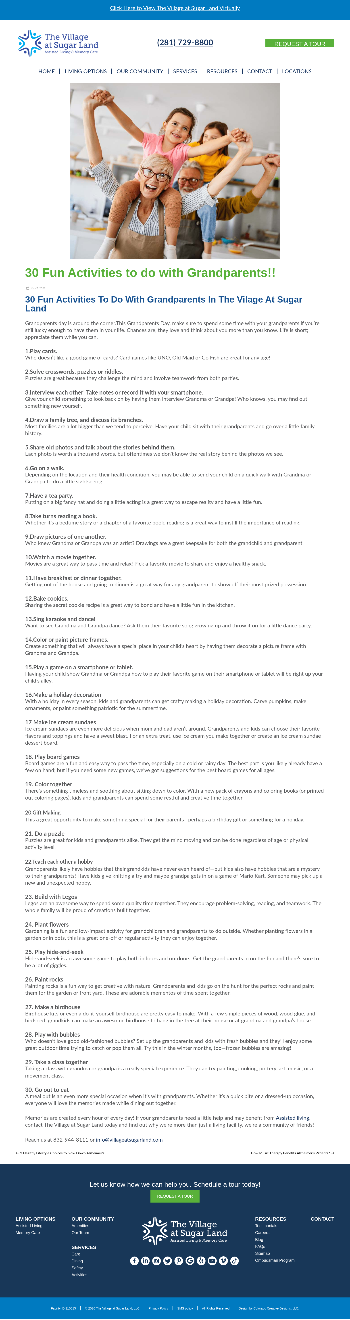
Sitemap (262, 1254)
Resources (222, 71)
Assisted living (292, 1117)
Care (75, 1255)
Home (46, 71)
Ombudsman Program (275, 1261)
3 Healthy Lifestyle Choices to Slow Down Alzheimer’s (60, 1153)
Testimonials (266, 1226)
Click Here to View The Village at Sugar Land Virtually (175, 7)
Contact (259, 71)
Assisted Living (29, 1226)
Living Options (86, 71)
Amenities (80, 1226)
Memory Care (28, 1233)
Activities (79, 1275)
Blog (259, 1240)
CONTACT (322, 1219)
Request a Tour (295, 44)
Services (185, 71)
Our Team (80, 1233)
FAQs (260, 1247)
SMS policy (185, 1309)
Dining (77, 1261)
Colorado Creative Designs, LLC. (276, 1309)
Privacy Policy (158, 1309)
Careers (262, 1233)
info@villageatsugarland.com (129, 1139)
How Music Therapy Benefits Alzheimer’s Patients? (292, 1153)
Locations (297, 71)
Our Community (140, 71)
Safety (77, 1268)
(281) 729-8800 (180, 42)
